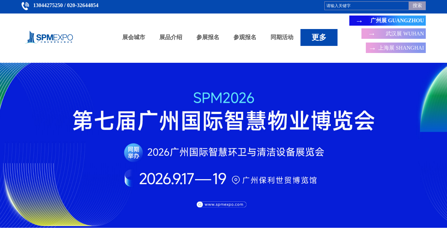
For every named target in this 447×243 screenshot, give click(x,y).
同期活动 (281, 37)
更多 (319, 37)
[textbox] (366, 5)
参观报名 (244, 37)
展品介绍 (170, 37)
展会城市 (133, 37)
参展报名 (207, 37)
